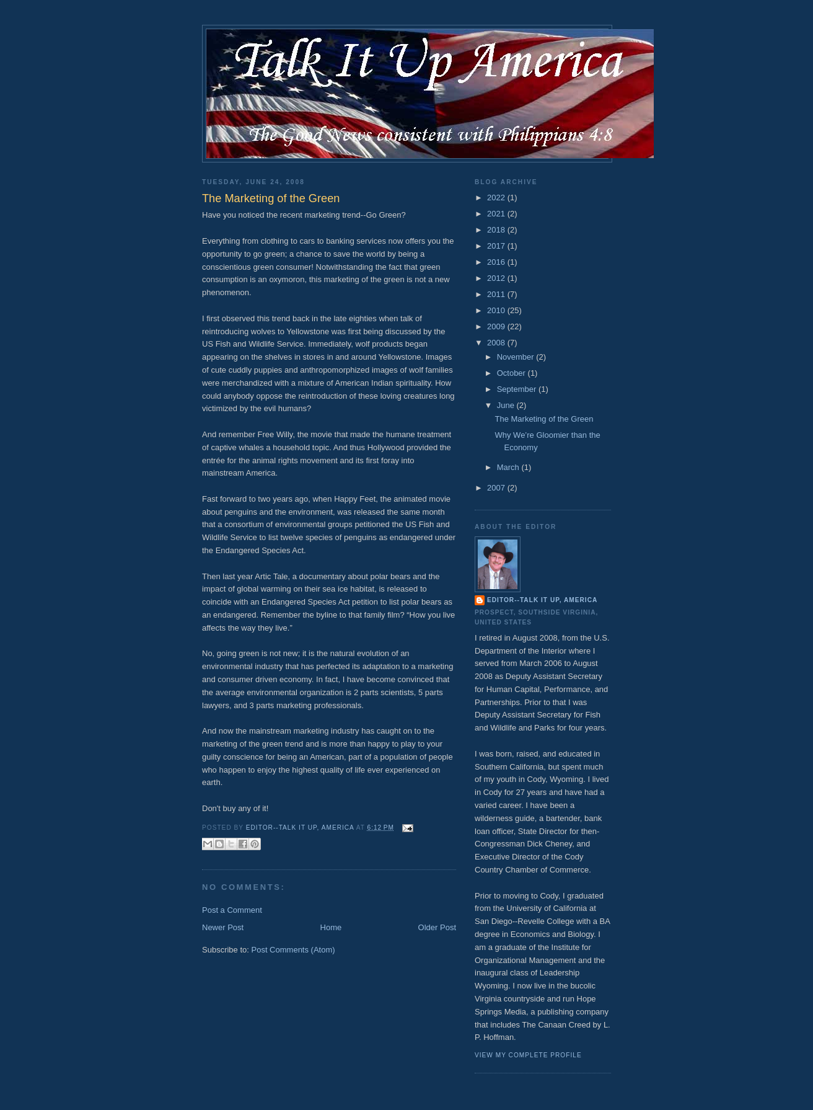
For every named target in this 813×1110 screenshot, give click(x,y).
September (517, 389)
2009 (497, 326)
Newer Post (223, 927)
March (509, 467)
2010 (497, 310)
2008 (497, 342)
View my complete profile (528, 1055)
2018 (497, 229)
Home (331, 927)
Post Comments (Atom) (293, 949)
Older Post (437, 927)
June (507, 405)
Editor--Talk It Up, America (542, 600)
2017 (497, 246)
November (517, 357)
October (512, 373)
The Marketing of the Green (543, 419)
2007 (497, 487)
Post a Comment (232, 910)
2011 (497, 294)
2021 (497, 213)
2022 (497, 197)
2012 (497, 278)
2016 (497, 262)
